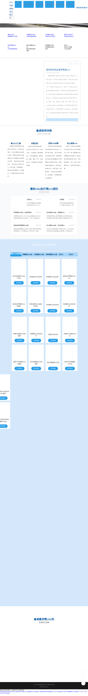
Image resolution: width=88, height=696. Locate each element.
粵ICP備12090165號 (44, 688)
